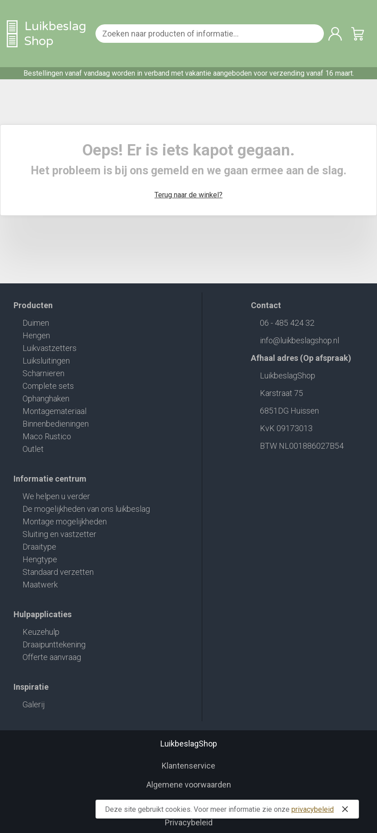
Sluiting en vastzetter (59, 534)
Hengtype (40, 559)
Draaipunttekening (54, 644)
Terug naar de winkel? (188, 195)
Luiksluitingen (46, 360)
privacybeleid (312, 809)
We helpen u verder (56, 496)
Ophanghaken (46, 398)
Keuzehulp (41, 632)
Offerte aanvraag (52, 657)
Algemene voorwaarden (188, 784)
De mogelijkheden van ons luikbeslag (86, 509)
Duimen (36, 323)
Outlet (33, 449)
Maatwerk (40, 584)
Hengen (36, 335)
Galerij (34, 704)
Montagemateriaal (54, 411)
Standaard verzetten (58, 572)
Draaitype (39, 546)
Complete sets (48, 386)
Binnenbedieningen (56, 423)
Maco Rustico (47, 436)
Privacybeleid (189, 822)
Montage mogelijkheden (65, 521)
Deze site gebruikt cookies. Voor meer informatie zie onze (228, 809)
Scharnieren (43, 373)
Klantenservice (188, 765)
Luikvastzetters (50, 348)
